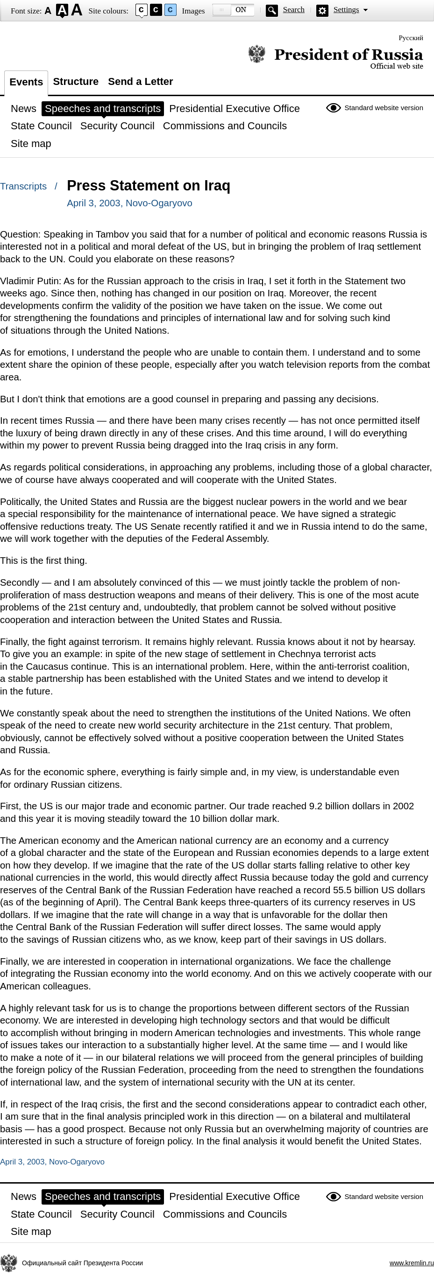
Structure (76, 81)
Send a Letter (140, 81)
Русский (411, 38)
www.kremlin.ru (412, 1263)
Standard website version (384, 108)
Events (26, 82)
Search (294, 9)
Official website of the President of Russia (335, 57)
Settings (346, 9)
